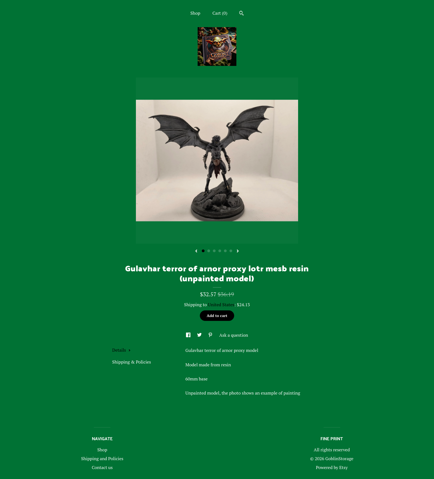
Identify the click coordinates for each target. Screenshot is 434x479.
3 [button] (214, 250)
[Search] (241, 14)
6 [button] (230, 250)
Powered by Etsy (332, 467)
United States (221, 305)
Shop (195, 13)
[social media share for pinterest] (211, 335)
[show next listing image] (237, 251)
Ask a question (233, 335)
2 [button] (208, 250)
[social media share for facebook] (189, 335)
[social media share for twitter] (200, 335)
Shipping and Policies (102, 458)
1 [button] (203, 250)
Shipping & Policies (131, 362)
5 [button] (225, 250)
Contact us (102, 467)
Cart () (220, 13)
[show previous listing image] (196, 251)
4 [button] (219, 250)
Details (121, 350)
